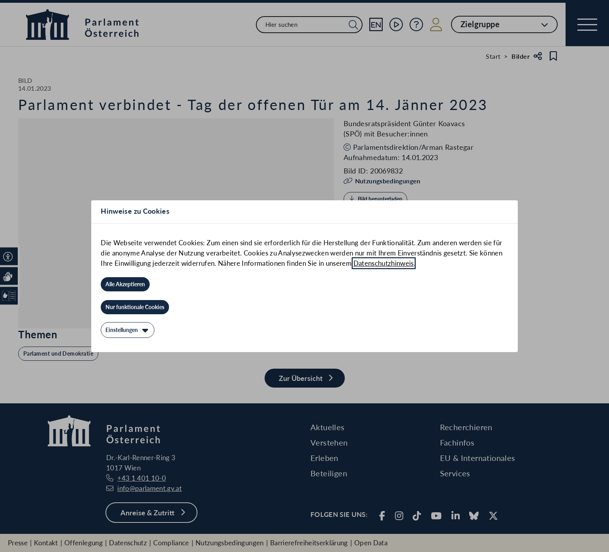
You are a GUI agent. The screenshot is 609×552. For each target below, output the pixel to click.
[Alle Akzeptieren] (125, 284)
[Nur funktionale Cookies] (135, 307)
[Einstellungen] (127, 330)
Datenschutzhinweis (383, 263)
